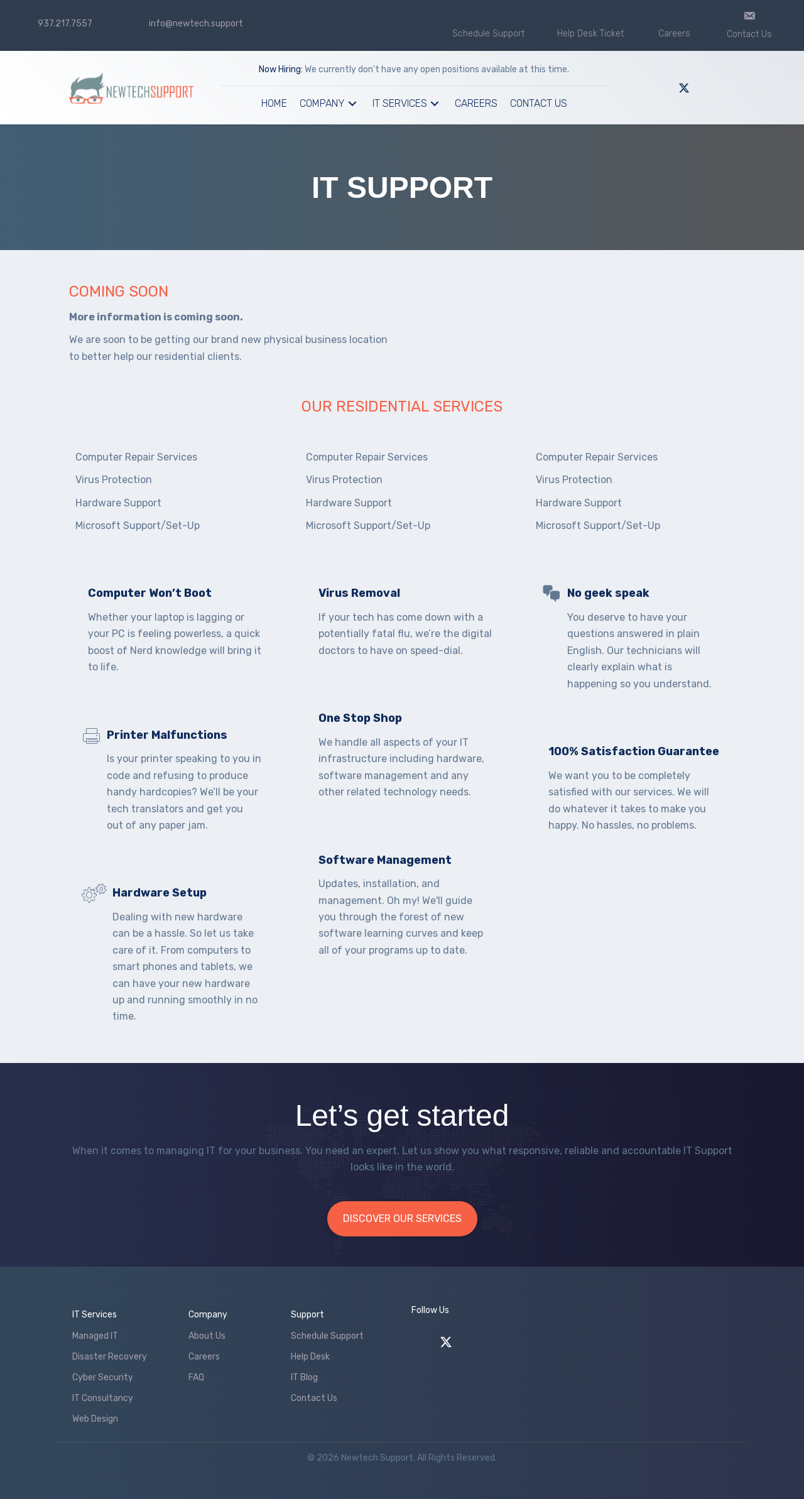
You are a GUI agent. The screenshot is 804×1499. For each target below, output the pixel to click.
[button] (352, 104)
